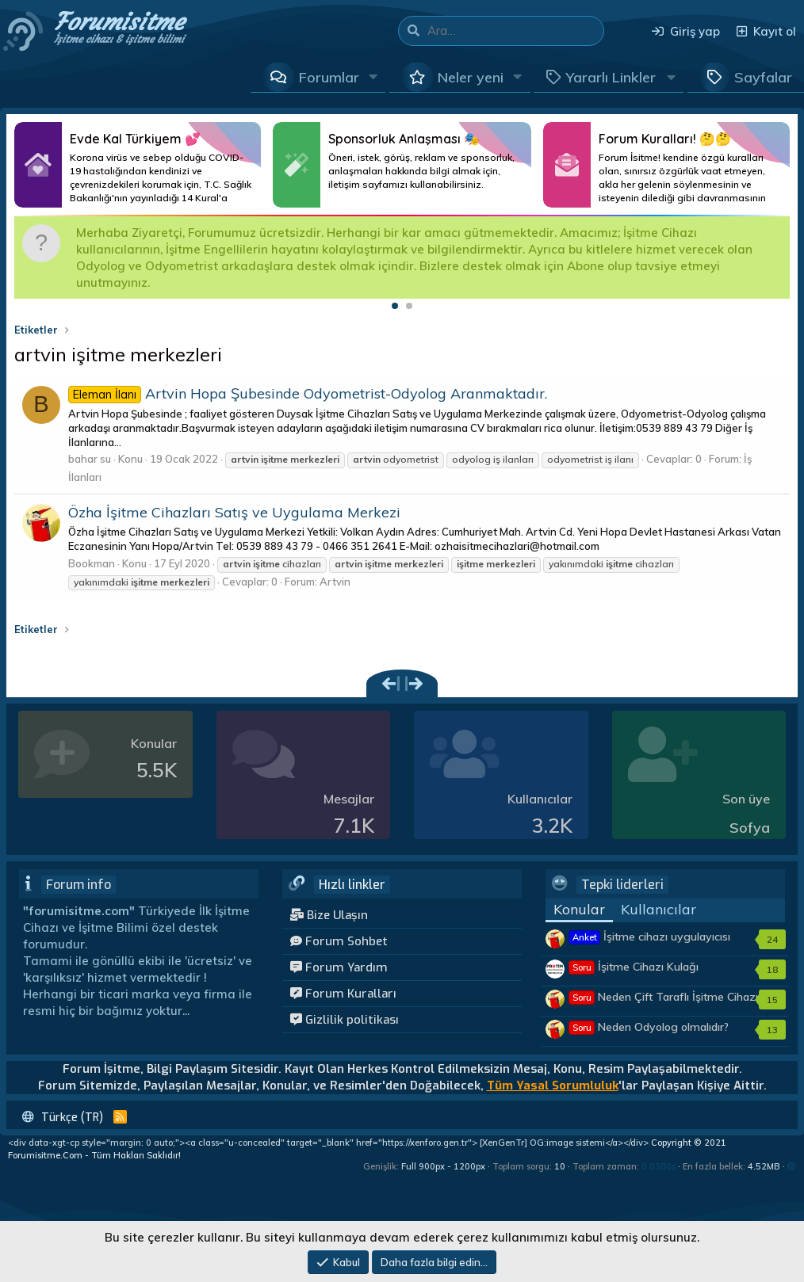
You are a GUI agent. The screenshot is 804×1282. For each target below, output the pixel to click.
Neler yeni (470, 77)
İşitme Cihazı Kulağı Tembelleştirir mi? (634, 975)
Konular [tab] (579, 909)
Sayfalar (763, 77)
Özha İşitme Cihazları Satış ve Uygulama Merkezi (234, 512)
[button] (373, 77)
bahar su (89, 458)
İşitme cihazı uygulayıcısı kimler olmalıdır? (650, 944)
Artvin (335, 581)
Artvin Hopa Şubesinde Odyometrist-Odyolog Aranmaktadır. (307, 393)
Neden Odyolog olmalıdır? (649, 1027)
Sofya (749, 827)
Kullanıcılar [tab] (658, 909)
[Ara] (515, 31)
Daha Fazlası (137, 165)
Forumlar (329, 77)
